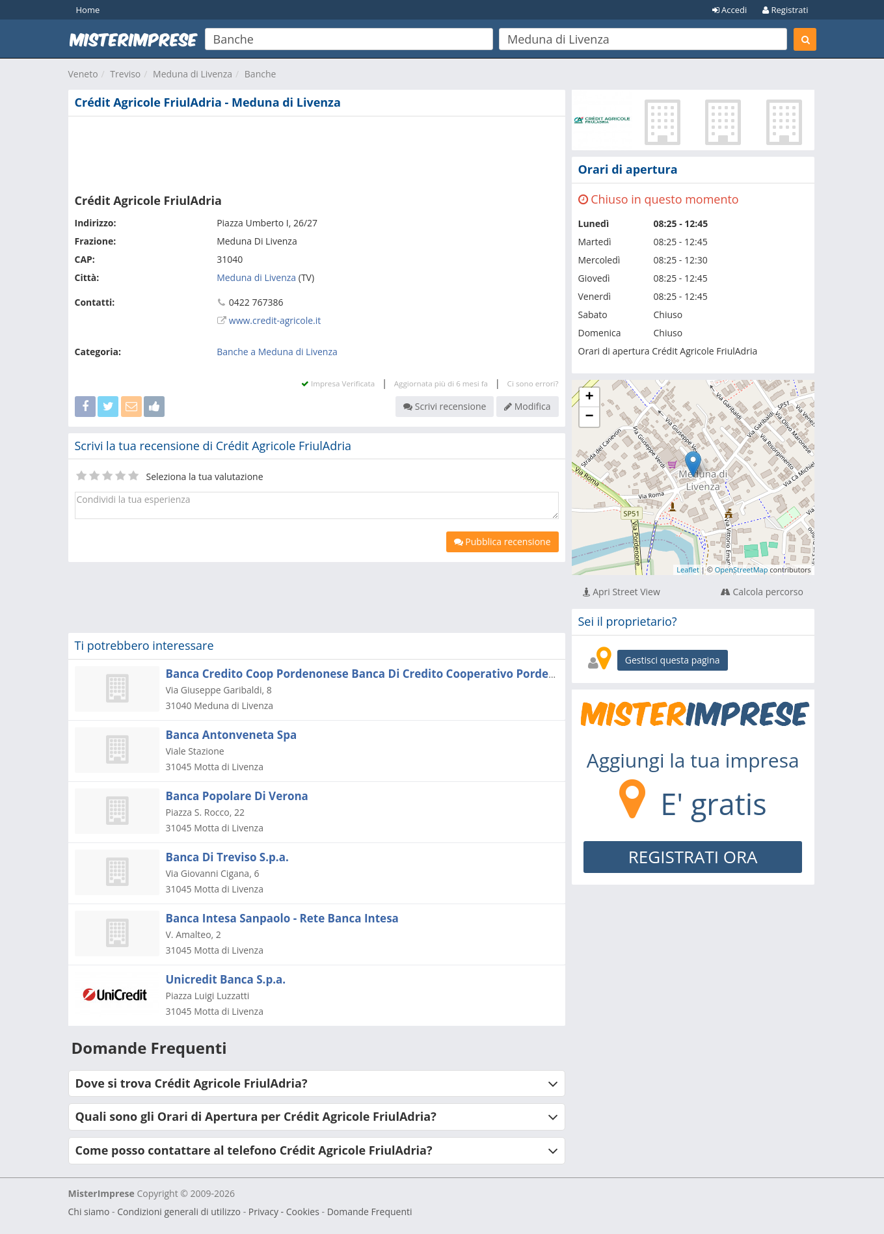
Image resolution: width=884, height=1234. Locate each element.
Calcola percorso (762, 591)
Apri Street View (621, 591)
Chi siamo (89, 1211)
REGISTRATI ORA (693, 856)
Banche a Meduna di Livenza (277, 351)
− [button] (589, 417)
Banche (260, 74)
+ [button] (589, 397)
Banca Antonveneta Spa (231, 734)
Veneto (83, 74)
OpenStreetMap (741, 569)
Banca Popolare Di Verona (237, 795)
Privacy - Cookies (283, 1211)
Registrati (785, 10)
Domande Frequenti (369, 1211)
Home (88, 10)
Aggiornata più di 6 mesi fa (441, 383)
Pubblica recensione (502, 541)
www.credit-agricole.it (275, 320)
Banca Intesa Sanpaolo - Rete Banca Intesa (282, 918)
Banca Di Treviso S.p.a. (227, 857)
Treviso (125, 74)
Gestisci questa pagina (672, 660)
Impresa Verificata (338, 383)
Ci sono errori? (533, 383)
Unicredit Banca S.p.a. (226, 979)
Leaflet (687, 569)
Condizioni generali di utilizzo (179, 1211)
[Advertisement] (316, 152)
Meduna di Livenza (192, 74)
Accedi (729, 10)
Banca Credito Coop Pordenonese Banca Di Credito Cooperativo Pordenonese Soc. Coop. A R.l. (422, 673)
